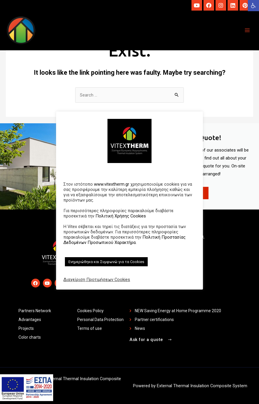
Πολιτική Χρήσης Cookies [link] (120, 216)
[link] (253, 5)
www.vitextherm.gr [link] (111, 184)
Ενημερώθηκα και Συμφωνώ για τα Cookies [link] (106, 262)
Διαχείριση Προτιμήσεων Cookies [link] (96, 279)
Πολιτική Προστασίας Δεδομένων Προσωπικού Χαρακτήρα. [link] (124, 240)
